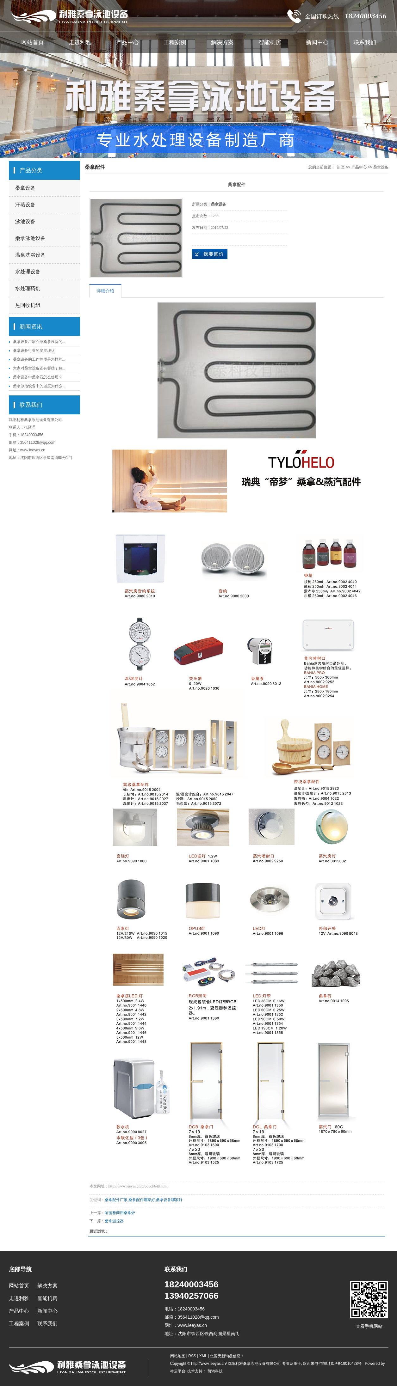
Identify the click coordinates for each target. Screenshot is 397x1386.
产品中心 (127, 42)
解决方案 (222, 42)
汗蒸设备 (25, 204)
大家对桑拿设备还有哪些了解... (39, 368)
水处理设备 (27, 271)
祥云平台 (177, 1371)
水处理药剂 (27, 288)
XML (203, 1356)
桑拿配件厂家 (116, 1200)
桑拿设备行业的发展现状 (34, 350)
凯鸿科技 (214, 1371)
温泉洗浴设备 (30, 255)
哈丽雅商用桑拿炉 (120, 1213)
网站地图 (178, 1356)
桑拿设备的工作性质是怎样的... (39, 359)
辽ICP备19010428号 (344, 1363)
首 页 (340, 167)
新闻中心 (317, 42)
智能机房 (269, 42)
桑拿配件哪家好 (141, 1200)
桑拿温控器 (114, 1221)
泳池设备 (25, 221)
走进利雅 (80, 42)
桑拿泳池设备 (30, 238)
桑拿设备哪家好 (169, 1200)
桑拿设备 (25, 188)
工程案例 (175, 42)
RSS (192, 1356)
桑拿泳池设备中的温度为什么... (39, 386)
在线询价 (209, 254)
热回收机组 (27, 305)
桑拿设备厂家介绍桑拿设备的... (39, 341)
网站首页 (32, 42)
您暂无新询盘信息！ (227, 1356)
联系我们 (364, 42)
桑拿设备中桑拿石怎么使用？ (37, 377)
